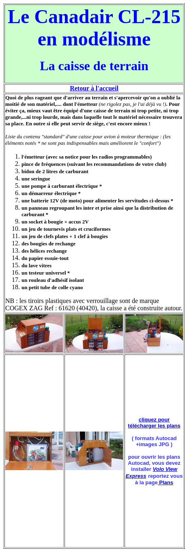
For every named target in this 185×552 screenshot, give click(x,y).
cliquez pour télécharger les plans (154, 423)
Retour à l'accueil (94, 88)
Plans (165, 482)
